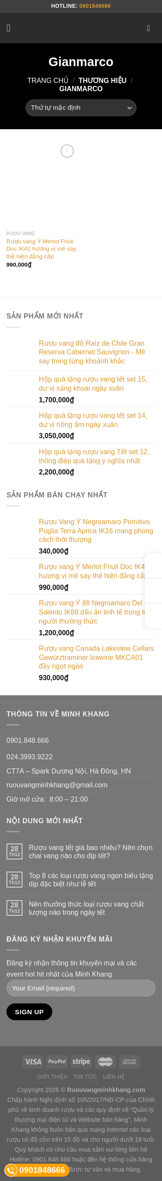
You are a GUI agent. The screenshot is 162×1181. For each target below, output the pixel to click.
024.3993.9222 (29, 757)
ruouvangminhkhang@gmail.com (57, 785)
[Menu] (11, 27)
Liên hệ (114, 1077)
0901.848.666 (27, 740)
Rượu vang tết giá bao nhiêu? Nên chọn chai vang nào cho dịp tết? (90, 851)
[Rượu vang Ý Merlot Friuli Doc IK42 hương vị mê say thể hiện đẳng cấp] (41, 184)
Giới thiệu (52, 1077)
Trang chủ (48, 80)
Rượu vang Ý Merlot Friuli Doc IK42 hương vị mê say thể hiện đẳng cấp (41, 249)
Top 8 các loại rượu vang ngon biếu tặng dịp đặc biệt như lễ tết (91, 880)
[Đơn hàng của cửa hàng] (81, 107)
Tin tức (85, 1077)
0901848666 (95, 6)
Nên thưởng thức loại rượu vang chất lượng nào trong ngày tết (86, 908)
